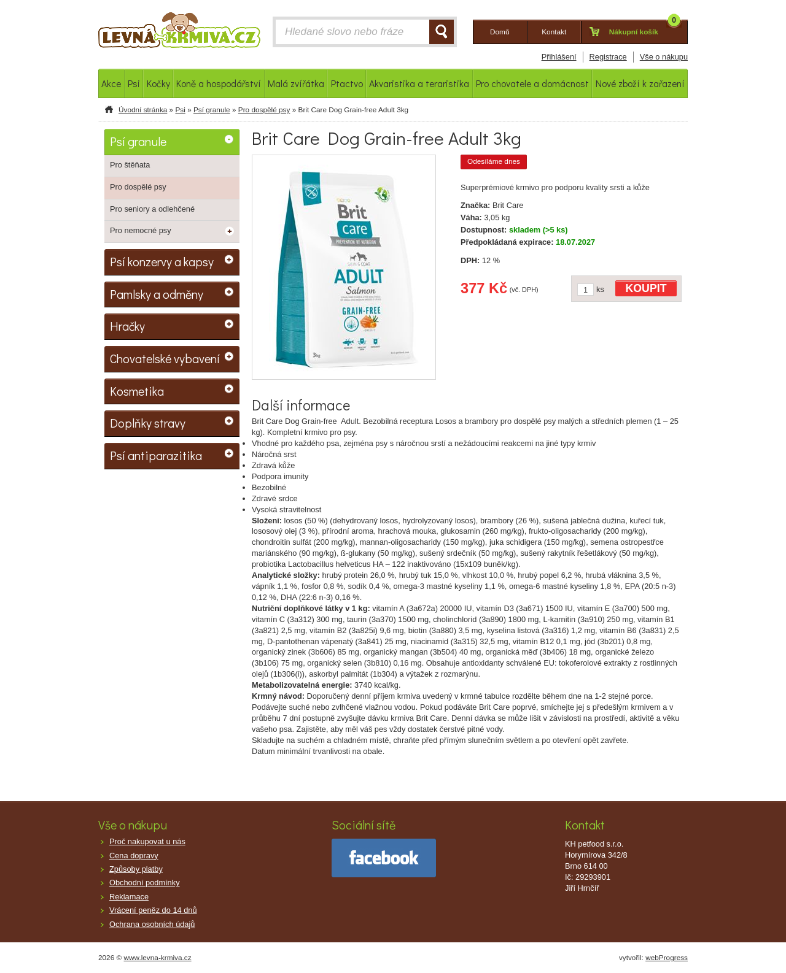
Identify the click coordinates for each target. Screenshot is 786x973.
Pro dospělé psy (264, 110)
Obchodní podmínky (144, 882)
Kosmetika (137, 391)
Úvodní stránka (143, 110)
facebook (384, 858)
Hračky (127, 326)
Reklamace (129, 896)
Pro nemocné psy (140, 230)
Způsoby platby (136, 869)
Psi (180, 110)
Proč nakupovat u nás (147, 841)
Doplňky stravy (147, 423)
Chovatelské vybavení (165, 358)
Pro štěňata (130, 164)
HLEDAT (441, 32)
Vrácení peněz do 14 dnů (153, 910)
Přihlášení (559, 56)
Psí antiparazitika (156, 455)
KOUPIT (646, 288)
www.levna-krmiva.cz (158, 957)
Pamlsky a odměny (156, 294)
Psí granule (211, 110)
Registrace (608, 56)
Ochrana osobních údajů (152, 924)
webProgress (666, 957)
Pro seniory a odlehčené (152, 208)
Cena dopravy (133, 855)
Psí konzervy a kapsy (162, 261)
